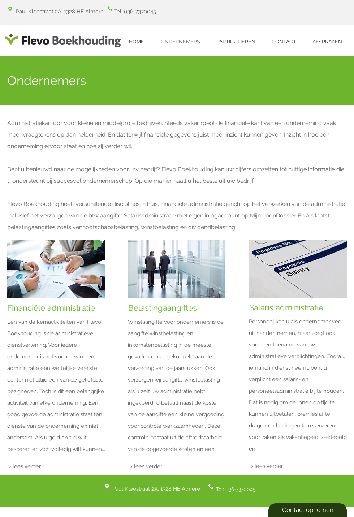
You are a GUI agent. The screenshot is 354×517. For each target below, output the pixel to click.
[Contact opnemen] (307, 510)
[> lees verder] (24, 466)
